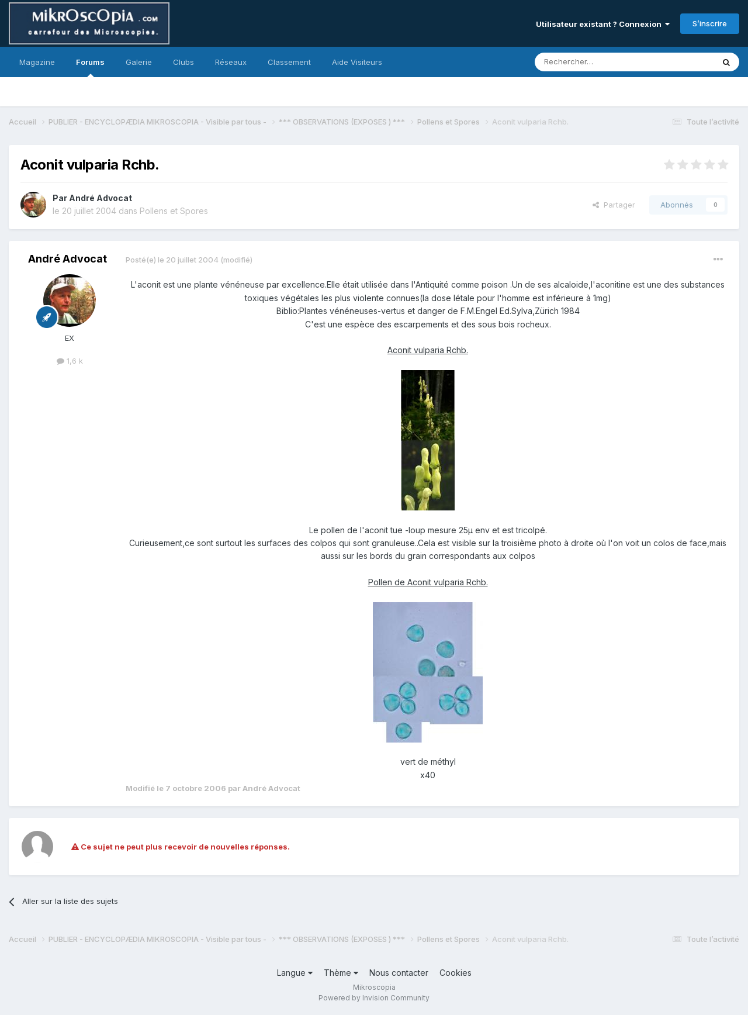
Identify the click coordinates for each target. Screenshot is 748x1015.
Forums (90, 67)
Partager (614, 204)
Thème (341, 973)
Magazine (37, 62)
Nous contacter (398, 973)
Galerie (139, 62)
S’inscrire (709, 23)
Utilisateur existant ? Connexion (603, 24)
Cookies (455, 973)
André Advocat (100, 198)
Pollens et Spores (174, 211)
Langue (295, 973)
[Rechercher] (598, 62)
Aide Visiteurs (357, 62)
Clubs (183, 62)
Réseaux (231, 62)
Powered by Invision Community (374, 997)
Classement (289, 62)
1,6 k (70, 360)
